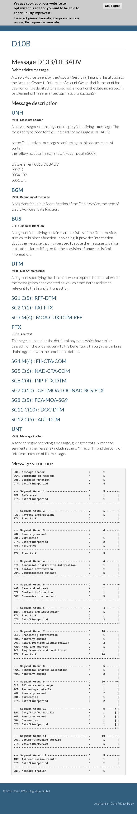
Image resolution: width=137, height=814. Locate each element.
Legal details (101, 803)
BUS (16, 219)
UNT (17, 429)
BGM (17, 190)
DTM (17, 264)
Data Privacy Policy (122, 803)
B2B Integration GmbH (35, 791)
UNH (17, 113)
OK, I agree (112, 6)
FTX (16, 327)
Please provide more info (41, 22)
